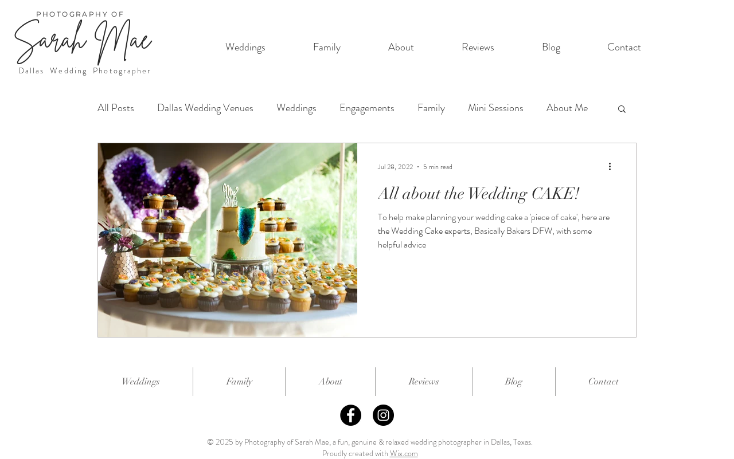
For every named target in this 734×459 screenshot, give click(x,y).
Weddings (296, 108)
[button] (621, 110)
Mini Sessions (496, 108)
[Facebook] (350, 415)
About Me (567, 108)
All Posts (115, 108)
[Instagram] (383, 415)
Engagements (367, 108)
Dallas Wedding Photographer (85, 70)
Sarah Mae (82, 38)
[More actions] (613, 167)
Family (431, 108)
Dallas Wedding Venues (205, 108)
